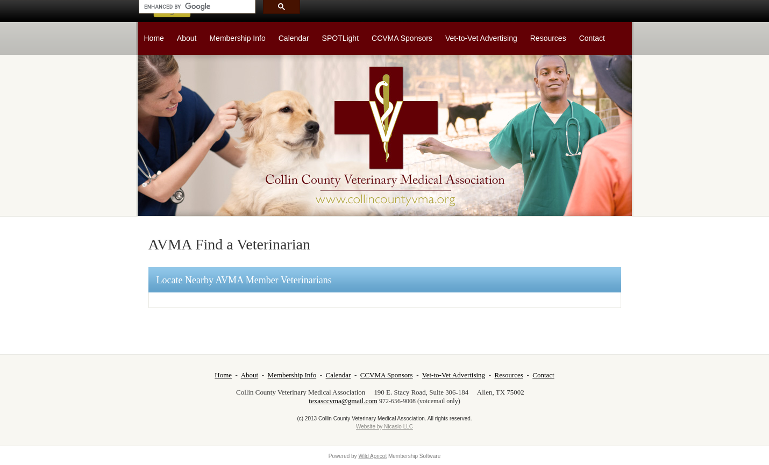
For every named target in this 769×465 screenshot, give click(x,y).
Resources (508, 375)
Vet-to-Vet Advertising (453, 375)
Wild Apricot (372, 456)
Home (223, 375)
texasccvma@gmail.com (343, 401)
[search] (196, 7)
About (250, 375)
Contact (543, 375)
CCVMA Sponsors (386, 375)
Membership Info (292, 375)
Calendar (338, 375)
